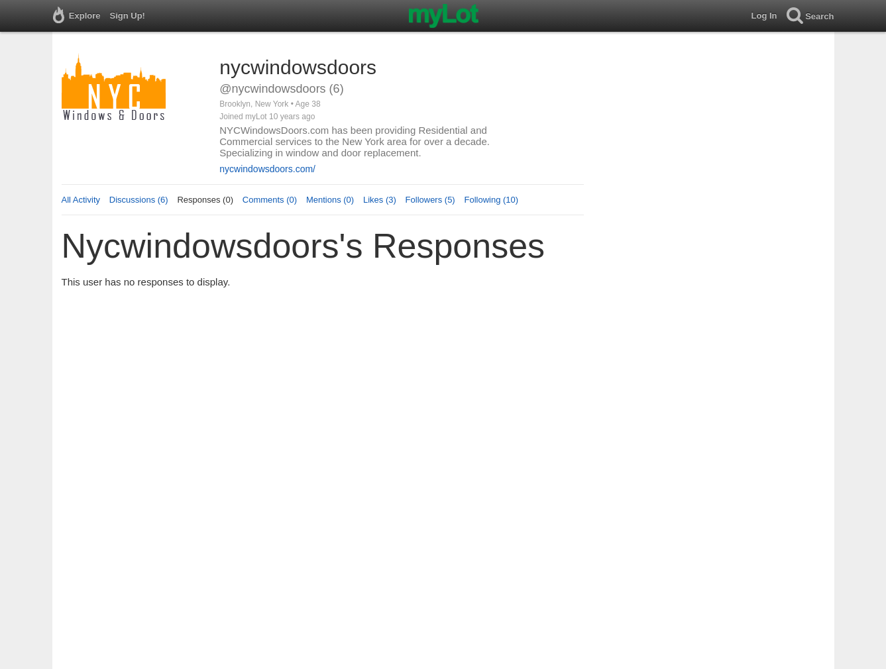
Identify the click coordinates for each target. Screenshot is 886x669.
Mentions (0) (330, 200)
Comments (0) (270, 200)
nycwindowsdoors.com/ (267, 169)
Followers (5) (430, 200)
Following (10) (491, 200)
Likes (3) (379, 200)
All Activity (81, 200)
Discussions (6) (138, 200)
